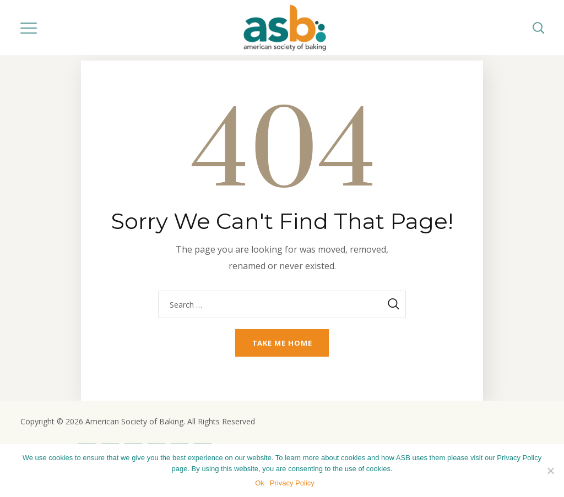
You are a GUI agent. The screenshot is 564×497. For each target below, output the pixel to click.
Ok (259, 483)
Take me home (282, 343)
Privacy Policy (292, 483)
